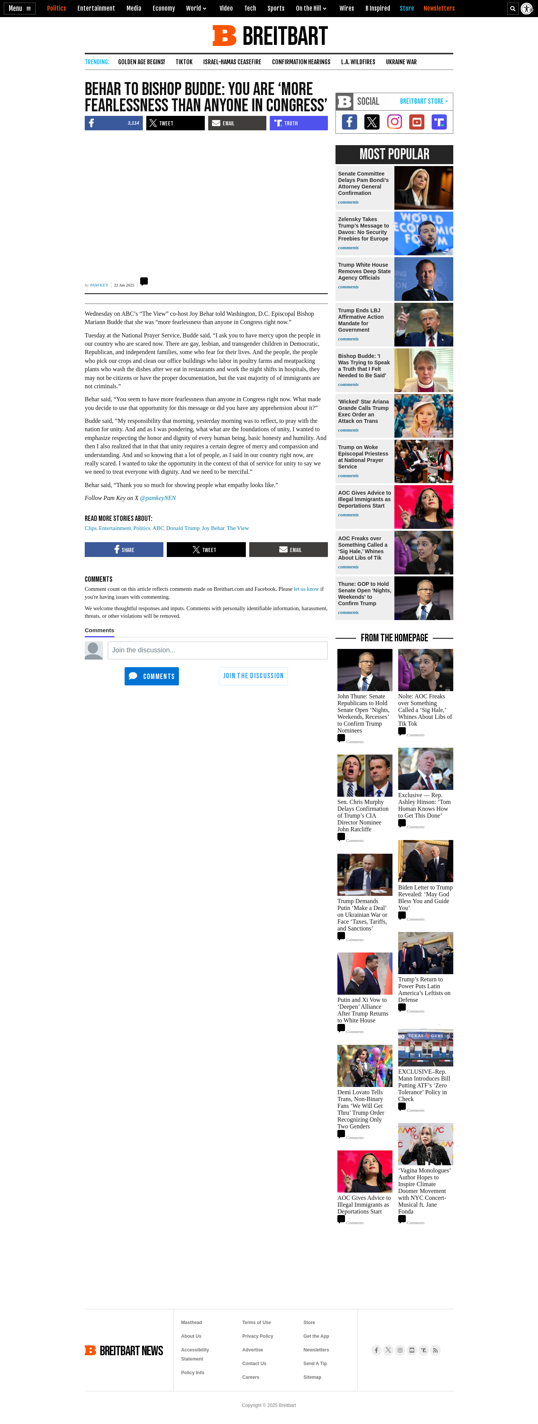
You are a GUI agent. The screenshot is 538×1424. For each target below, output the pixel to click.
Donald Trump (183, 528)
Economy (164, 8)
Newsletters (316, 1350)
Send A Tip (315, 1363)
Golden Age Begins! (141, 62)
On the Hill (308, 8)
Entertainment (96, 8)
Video (226, 8)
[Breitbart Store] (407, 8)
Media (134, 8)
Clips (91, 528)
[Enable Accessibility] (527, 8)
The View (238, 528)
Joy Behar (213, 528)
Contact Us (254, 1363)
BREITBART (284, 35)
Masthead (191, 1322)
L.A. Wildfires (358, 62)
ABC (158, 528)
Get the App (316, 1336)
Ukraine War (401, 62)
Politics (56, 8)
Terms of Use (256, 1322)
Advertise (252, 1350)
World (193, 8)
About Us (191, 1336)
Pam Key (99, 285)
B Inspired (378, 8)
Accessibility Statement (195, 1354)
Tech (250, 8)
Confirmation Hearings (301, 62)
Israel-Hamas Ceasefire (232, 62)
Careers (251, 1377)
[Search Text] (513, 9)
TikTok (184, 62)
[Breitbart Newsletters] (439, 8)
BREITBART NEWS (131, 1350)
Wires (347, 8)
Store (309, 1322)
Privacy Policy (257, 1336)
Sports (276, 8)
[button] (20, 8)
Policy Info (192, 1372)
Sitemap (312, 1377)
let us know (306, 589)
